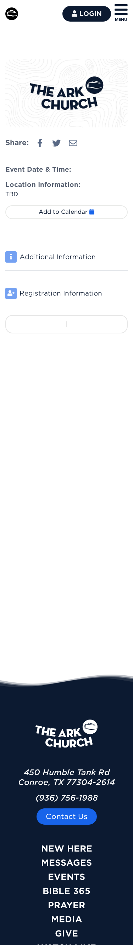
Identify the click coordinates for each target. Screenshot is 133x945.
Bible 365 (66, 891)
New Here (66, 848)
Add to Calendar (66, 211)
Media (66, 919)
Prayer (66, 905)
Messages (66, 863)
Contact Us (67, 816)
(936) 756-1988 (66, 797)
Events (66, 877)
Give (66, 933)
